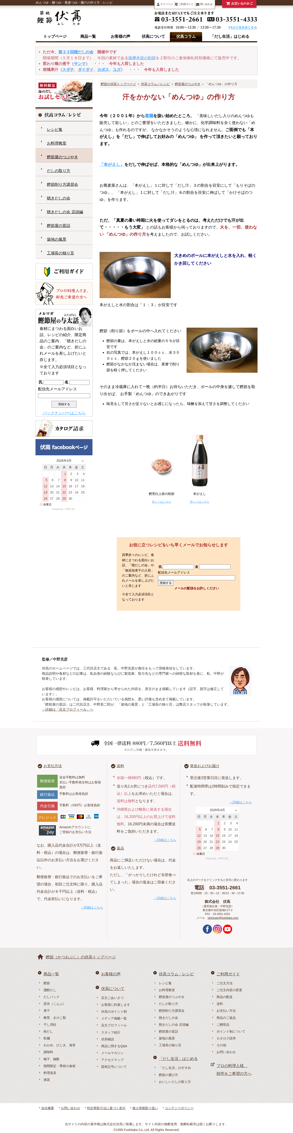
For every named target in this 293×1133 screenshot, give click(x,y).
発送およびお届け (204, 766)
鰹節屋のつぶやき (188, 84)
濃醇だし (49, 990)
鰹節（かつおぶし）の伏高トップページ (81, 957)
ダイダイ (85, 69)
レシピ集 (54, 129)
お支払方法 (52, 766)
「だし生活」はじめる (229, 36)
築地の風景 (56, 239)
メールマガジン (112, 1053)
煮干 (46, 1010)
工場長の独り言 (60, 253)
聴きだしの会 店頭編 (65, 212)
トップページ (55, 36)
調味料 (48, 1052)
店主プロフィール (114, 1025)
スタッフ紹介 (110, 1032)
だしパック (51, 997)
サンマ (80, 64)
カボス (103, 69)
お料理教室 (56, 143)
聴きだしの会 (58, 198)
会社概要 (47, 1108)
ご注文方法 (225, 983)
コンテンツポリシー (179, 1108)
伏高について (153, 36)
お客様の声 (120, 36)
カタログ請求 (226, 1038)
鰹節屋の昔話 (58, 226)
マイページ (165, 4)
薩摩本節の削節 (142, 58)
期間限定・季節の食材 (59, 1066)
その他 (221, 1045)
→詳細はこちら (92, 907)
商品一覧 (88, 36)
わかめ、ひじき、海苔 (59, 1045)
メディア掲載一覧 (114, 1018)
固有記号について (114, 1066)
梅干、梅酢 (51, 1059)
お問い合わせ (226, 1052)
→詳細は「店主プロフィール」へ (67, 709)
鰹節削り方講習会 (62, 184)
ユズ (117, 69)
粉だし (48, 1031)
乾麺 (46, 1038)
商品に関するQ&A (114, 1046)
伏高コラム (186, 36)
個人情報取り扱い (145, 1108)
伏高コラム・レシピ (176, 974)
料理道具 (49, 1073)
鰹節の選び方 (168, 1075)
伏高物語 (107, 1039)
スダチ (68, 69)
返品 (120, 848)
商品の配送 (225, 997)
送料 (120, 766)
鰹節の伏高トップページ (118, 84)
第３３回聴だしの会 (75, 52)
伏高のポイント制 (114, 1011)
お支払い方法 (226, 1010)
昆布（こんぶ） (54, 1004)
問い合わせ (204, 4)
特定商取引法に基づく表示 (106, 1108)
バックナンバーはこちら (64, 413)
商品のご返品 (226, 1018)
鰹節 (46, 983)
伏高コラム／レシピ (155, 84)
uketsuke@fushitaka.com (223, 918)
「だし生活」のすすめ (175, 1068)
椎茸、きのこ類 (54, 1018)
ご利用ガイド (184, 4)
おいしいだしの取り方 (175, 1082)
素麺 (149, 115)
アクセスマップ (112, 1060)
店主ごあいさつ (112, 998)
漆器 (46, 1080)
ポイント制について (231, 1031)
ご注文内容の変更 (229, 990)
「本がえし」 (112, 164)
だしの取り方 (58, 171)
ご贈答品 (223, 1024)
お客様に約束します (115, 1004)
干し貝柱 (49, 1024)
